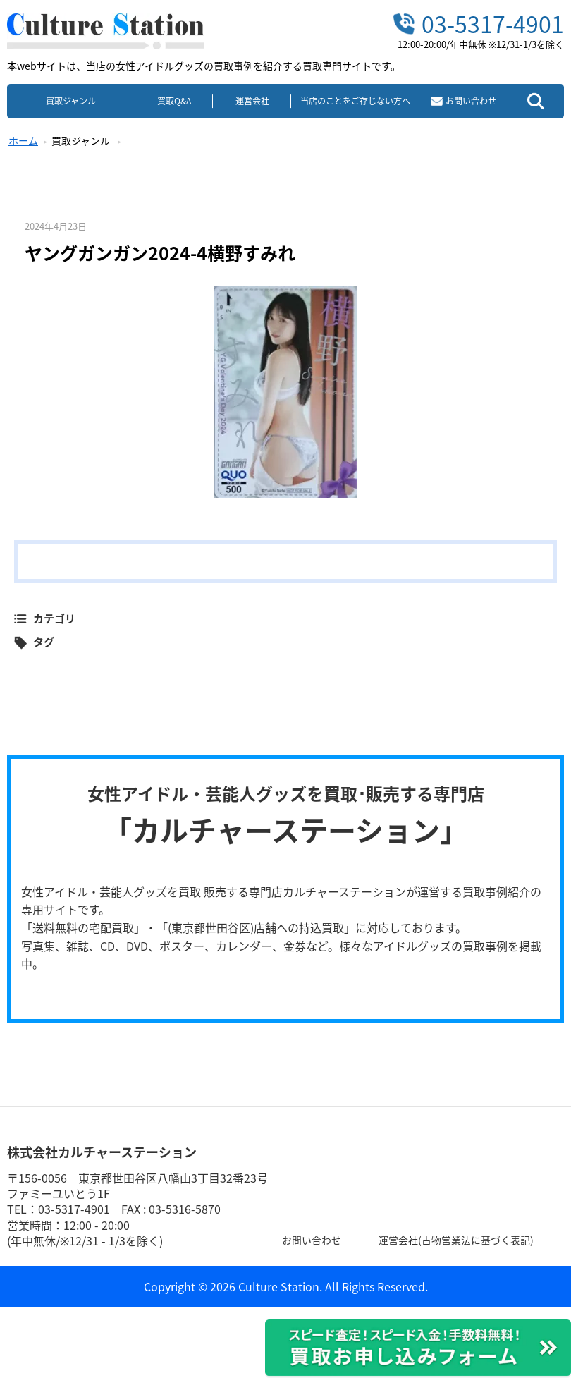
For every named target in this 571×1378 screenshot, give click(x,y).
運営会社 (252, 100)
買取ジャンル (71, 100)
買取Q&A (174, 100)
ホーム (23, 140)
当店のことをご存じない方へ (355, 100)
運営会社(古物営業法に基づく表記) (475, 1239)
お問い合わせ (316, 1239)
